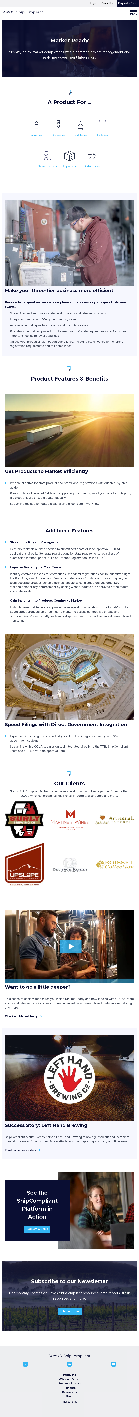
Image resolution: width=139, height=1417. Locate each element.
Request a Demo (127, 3)
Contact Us (107, 3)
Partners (70, 1387)
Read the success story (22, 1150)
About (69, 1396)
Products (69, 1374)
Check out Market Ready (23, 1016)
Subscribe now (69, 1311)
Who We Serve (69, 1379)
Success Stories (69, 1383)
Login (93, 3)
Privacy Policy (69, 1401)
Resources (69, 1392)
